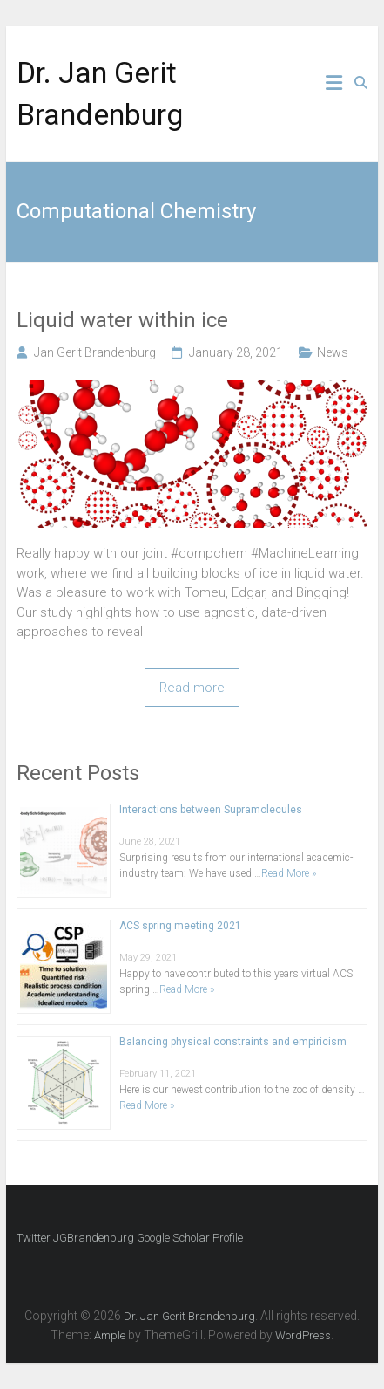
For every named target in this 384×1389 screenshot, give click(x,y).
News (332, 352)
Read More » (288, 873)
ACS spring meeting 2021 (180, 926)
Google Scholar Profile (190, 1237)
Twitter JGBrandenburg (75, 1237)
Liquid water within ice (122, 320)
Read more (192, 687)
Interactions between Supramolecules (210, 810)
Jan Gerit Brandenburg (95, 352)
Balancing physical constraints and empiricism (233, 1042)
